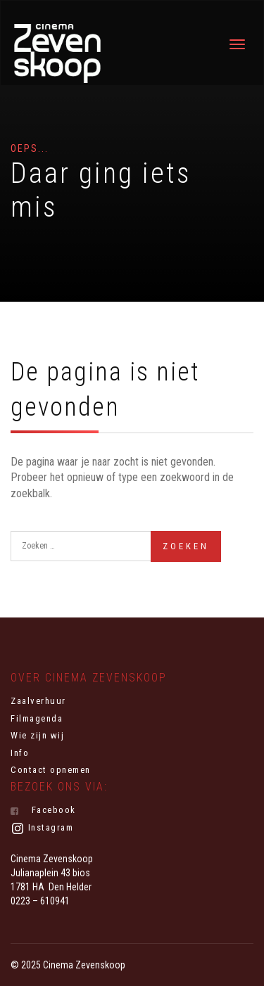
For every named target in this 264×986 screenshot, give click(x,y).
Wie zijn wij (37, 735)
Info (20, 753)
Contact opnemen (51, 769)
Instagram (42, 828)
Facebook (43, 810)
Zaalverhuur (38, 701)
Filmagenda (37, 718)
